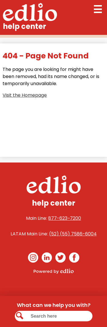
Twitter (60, 258)
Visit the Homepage (25, 95)
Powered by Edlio (54, 271)
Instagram (33, 258)
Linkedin (47, 258)
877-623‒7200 (64, 218)
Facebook (74, 258)
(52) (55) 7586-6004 (73, 234)
